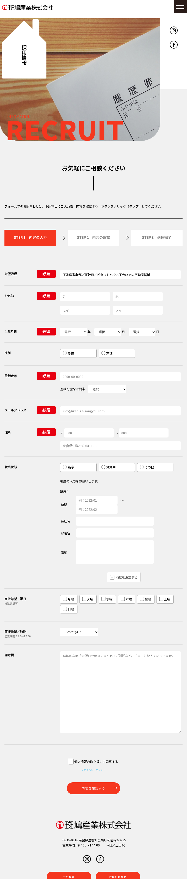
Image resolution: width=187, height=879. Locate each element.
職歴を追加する (124, 577)
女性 (106, 353)
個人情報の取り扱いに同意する (93, 762)
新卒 (68, 467)
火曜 (87, 599)
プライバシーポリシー (93, 769)
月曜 (68, 599)
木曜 (126, 599)
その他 (147, 467)
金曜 (145, 599)
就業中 (108, 467)
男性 (68, 353)
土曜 (164, 599)
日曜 (68, 609)
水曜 (106, 599)
